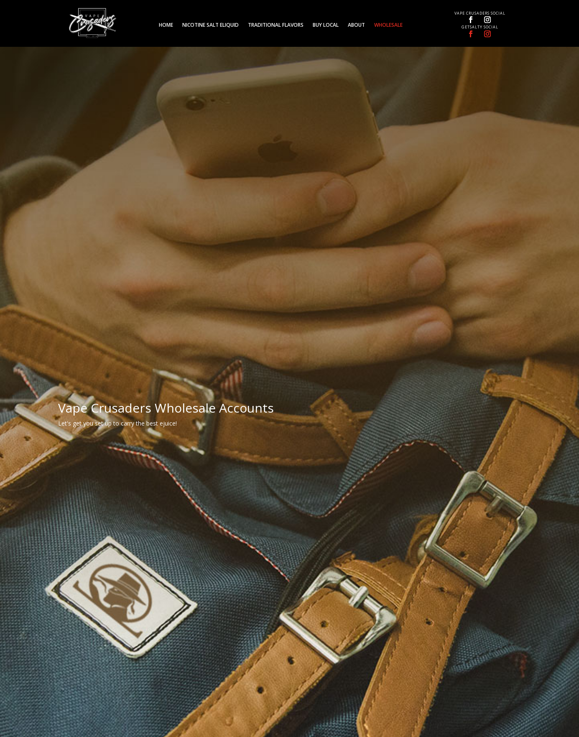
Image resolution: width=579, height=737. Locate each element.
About (356, 25)
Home (166, 25)
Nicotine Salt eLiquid (210, 25)
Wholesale (388, 25)
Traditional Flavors (276, 25)
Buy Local (326, 25)
